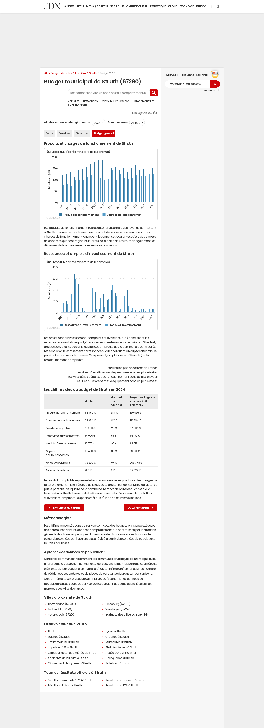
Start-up (117, 6)
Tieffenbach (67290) (62, 603)
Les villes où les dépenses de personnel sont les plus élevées (117, 372)
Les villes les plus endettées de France (132, 367)
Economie (187, 6)
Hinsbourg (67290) (118, 603)
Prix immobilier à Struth (63, 642)
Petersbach (122, 101)
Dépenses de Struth (64, 507)
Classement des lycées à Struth (69, 663)
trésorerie (51, 493)
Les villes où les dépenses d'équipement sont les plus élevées (117, 381)
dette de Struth (117, 240)
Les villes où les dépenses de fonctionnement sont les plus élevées (113, 376)
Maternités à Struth (118, 642)
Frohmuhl (106, 101)
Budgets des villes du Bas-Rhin (126, 614)
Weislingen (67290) (118, 609)
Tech (80, 6)
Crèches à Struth (117, 636)
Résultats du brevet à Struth (124, 680)
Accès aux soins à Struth (121, 652)
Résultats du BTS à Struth (122, 685)
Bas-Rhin (80, 73)
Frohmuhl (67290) (60, 609)
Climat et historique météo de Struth (72, 652)
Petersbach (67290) (61, 614)
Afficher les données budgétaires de (67, 122)
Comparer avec (117, 122)
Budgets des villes (61, 73)
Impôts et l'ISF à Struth (63, 647)
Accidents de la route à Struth (68, 657)
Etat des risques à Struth (121, 647)
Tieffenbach (90, 101)
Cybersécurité (137, 6)
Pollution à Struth (116, 663)
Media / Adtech (97, 6)
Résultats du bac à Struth (65, 685)
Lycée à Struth (115, 631)
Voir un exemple (212, 90)
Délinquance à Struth (119, 657)
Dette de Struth (140, 507)
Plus (201, 6)
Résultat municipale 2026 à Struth (70, 680)
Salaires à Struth (59, 636)
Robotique (158, 6)
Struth (93, 73)
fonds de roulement (120, 489)
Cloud (172, 6)
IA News (68, 6)
